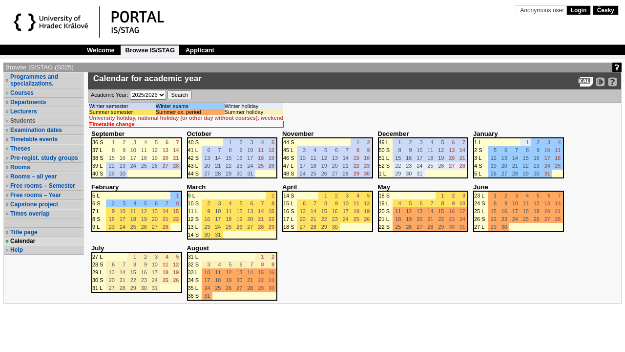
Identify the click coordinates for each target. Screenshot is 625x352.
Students (22, 120)
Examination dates (36, 130)
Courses (22, 92)
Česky (605, 10)
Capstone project (34, 204)
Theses (20, 148)
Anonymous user (542, 10)
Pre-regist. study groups (44, 157)
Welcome (101, 50)
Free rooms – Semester (42, 185)
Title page (24, 232)
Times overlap (29, 213)
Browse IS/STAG (150, 50)
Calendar (22, 241)
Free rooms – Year (35, 195)
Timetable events (34, 139)
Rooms (20, 167)
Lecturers (23, 111)
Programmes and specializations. (34, 80)
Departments (28, 102)
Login (579, 10)
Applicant (200, 50)
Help (16, 249)
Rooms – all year (33, 176)
